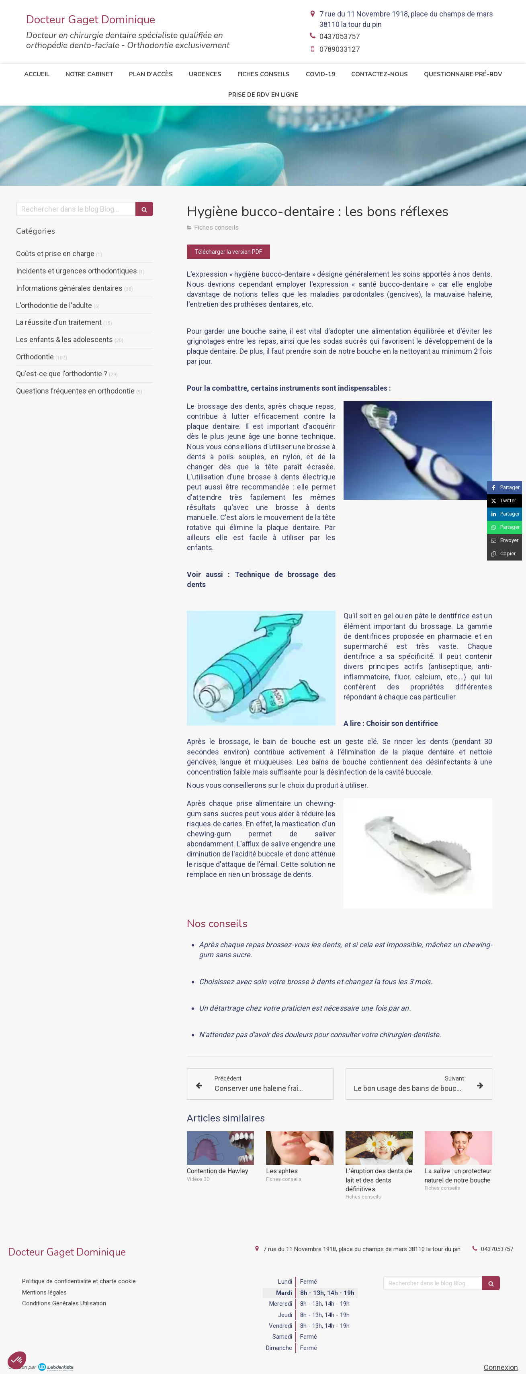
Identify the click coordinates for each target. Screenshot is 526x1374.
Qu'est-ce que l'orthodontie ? (61, 373)
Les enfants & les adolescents (64, 339)
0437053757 (339, 36)
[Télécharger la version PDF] (228, 252)
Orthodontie (35, 357)
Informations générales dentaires (69, 288)
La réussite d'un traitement (59, 322)
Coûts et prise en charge (55, 253)
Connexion (501, 1367)
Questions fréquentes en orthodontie (75, 391)
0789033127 (339, 49)
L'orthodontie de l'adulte (54, 305)
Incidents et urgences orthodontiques (76, 271)
